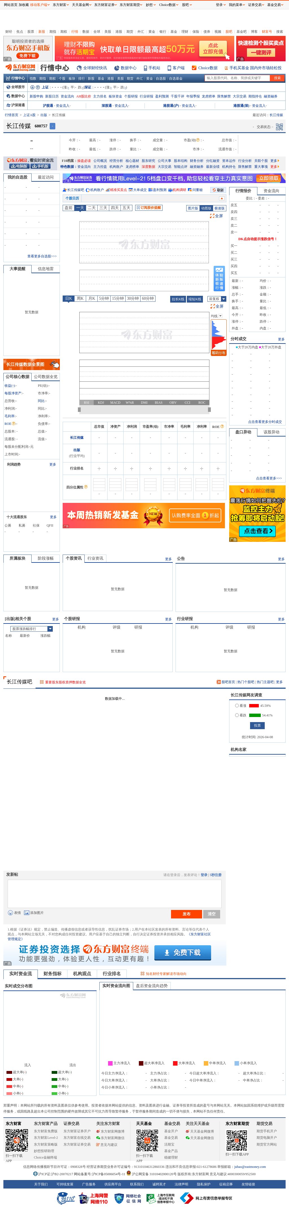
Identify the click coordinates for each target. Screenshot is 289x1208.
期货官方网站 (267, 1144)
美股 (107, 32)
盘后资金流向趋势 (152, 986)
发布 (187, 914)
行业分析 (245, 161)
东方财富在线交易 (77, 1138)
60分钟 (148, 298)
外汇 (140, 32)
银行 (162, 32)
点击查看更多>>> (269, 478)
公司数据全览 (46, 377)
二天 (92, 208)
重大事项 (261, 167)
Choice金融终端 (45, 1157)
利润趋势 (14, 464)
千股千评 (177, 96)
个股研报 (131, 96)
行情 (74, 32)
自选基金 (176, 79)
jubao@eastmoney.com (250, 1167)
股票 (30, 32)
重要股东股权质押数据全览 (65, 682)
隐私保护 (204, 1184)
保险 (195, 32)
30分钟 (133, 298)
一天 (80, 208)
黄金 (151, 32)
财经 (8, 32)
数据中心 (129, 68)
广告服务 (89, 1184)
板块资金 (115, 96)
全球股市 (15, 87)
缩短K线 (195, 299)
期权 (63, 32)
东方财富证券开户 (77, 1131)
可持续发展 (64, 1184)
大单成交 (140, 190)
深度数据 (148, 167)
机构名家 (238, 750)
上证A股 (29, 115)
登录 (204, 875)
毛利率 (10, 416)
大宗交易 (239, 96)
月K (91, 298)
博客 (254, 32)
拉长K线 (178, 299)
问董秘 (197, 190)
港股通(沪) (171, 106)
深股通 (107, 106)
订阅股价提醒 (149, 208)
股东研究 (148, 161)
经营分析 (116, 161)
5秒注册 (216, 875)
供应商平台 (112, 1184)
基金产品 (171, 1151)
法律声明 (181, 1184)
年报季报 (193, 96)
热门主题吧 (265, 682)
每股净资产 (13, 393)
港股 (118, 32)
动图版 (206, 208)
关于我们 (41, 1184)
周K (80, 298)
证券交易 (255, 5)
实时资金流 (20, 973)
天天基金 (144, 1124)
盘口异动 (243, 432)
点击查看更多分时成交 (265, 422)
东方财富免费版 (46, 1131)
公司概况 (100, 161)
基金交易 (171, 1138)
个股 (62, 79)
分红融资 (213, 161)
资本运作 (229, 161)
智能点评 (180, 167)
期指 (52, 32)
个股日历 (72, 198)
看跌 (240, 715)
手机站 (154, 68)
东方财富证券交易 (77, 1144)
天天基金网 (80, 5)
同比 (41, 401)
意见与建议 (106, 1145)
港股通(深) (241, 106)
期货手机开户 (267, 1131)
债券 (206, 32)
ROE (10, 424)
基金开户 (171, 1131)
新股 (41, 32)
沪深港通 (15, 105)
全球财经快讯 (95, 68)
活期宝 (169, 1144)
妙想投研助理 (44, 1151)
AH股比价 (83, 96)
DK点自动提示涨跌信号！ (257, 239)
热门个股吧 (245, 682)
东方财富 (13, 1124)
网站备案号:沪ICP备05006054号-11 (100, 1174)
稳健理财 (171, 1157)
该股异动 (271, 432)
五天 (126, 208)
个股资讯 (74, 558)
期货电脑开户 (267, 1138)
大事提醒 (17, 269)
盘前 (69, 208)
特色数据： (68, 167)
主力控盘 (100, 167)
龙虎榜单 (208, 96)
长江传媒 (77, 438)
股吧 (228, 32)
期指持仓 (255, 96)
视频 (217, 32)
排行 (81, 79)
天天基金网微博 (200, 1131)
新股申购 (36, 96)
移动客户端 (38, 5)
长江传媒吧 (75, 190)
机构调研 (179, 190)
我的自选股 (17, 177)
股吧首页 (226, 682)
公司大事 (164, 161)
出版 (43, 115)
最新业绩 (213, 167)
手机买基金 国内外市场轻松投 (255, 68)
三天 (103, 208)
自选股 (161, 79)
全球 (96, 32)
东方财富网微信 (110, 1138)
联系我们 (137, 1184)
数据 (85, 32)
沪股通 (48, 106)
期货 (129, 32)
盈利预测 (162, 96)
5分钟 (104, 298)
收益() (10, 386)
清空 (212, 914)
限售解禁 (224, 96)
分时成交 (238, 339)
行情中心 (15, 78)
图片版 (193, 208)
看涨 (240, 706)
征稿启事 (226, 1184)
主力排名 (100, 96)
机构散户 (116, 167)
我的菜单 (235, 5)
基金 (173, 32)
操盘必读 (84, 161)
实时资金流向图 (116, 986)
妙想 (149, 5)
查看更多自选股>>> (42, 256)
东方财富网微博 (110, 1131)
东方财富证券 (104, 5)
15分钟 (118, 298)
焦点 (19, 32)
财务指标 (52, 973)
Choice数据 (208, 68)
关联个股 (261, 161)
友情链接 (248, 1184)
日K (68, 298)
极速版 (219, 208)
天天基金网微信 (200, 1138)
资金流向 (67, 96)
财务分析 (196, 161)
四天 (115, 208)
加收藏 (24, 5)
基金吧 (242, 32)
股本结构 (180, 161)
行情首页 (11, 115)
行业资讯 (95, 558)
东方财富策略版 (46, 1144)
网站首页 (10, 5)
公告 (181, 559)
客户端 (179, 68)
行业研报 (146, 96)
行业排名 (112, 973)
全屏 (219, 216)
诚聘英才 (159, 1184)
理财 (184, 32)
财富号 (267, 32)
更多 (274, 161)
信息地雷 (46, 269)
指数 (33, 79)
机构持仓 (229, 167)
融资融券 (270, 96)
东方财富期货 (237, 1124)
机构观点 (82, 973)
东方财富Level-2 (46, 1138)
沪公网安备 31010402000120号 (151, 1174)
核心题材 (132, 161)
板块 (72, 79)
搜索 (279, 32)
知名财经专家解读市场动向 (166, 974)
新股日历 (52, 96)
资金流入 (62, 106)
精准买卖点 (118, 190)
